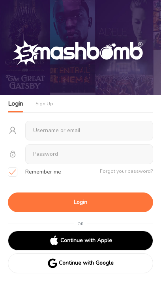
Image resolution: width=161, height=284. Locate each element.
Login (80, 202)
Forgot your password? (126, 171)
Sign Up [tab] (44, 104)
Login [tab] (15, 103)
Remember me (34, 172)
